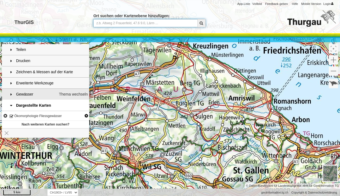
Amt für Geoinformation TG (321, 185)
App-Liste (243, 3)
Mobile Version (311, 3)
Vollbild (257, 3)
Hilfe (295, 3)
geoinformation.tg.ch (274, 192)
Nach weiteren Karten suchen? (45, 124)
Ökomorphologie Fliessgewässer (36, 116)
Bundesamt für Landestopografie (280, 185)
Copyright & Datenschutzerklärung (314, 192)
